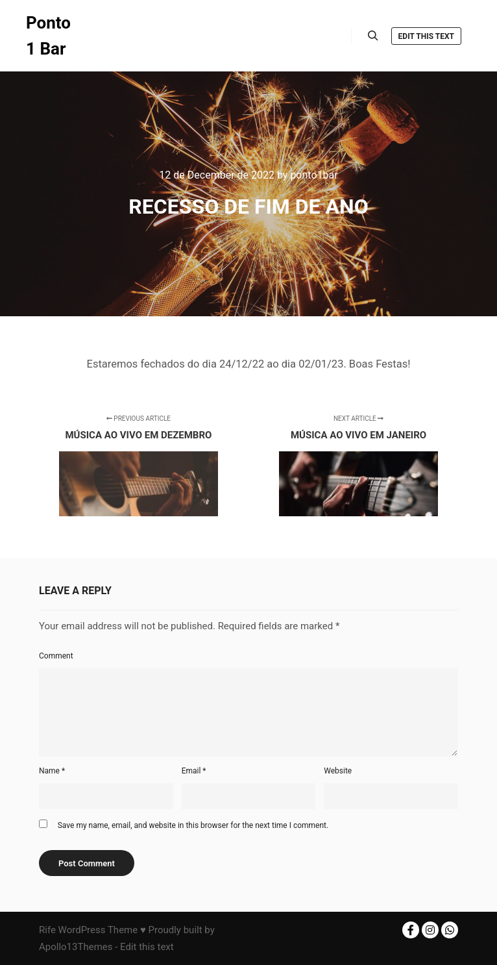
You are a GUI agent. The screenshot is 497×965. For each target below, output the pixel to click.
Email (194, 770)
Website (338, 770)
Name (52, 770)
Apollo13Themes (76, 947)
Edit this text (426, 36)
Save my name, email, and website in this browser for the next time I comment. (193, 825)
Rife (47, 930)
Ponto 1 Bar (48, 35)
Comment (56, 655)
